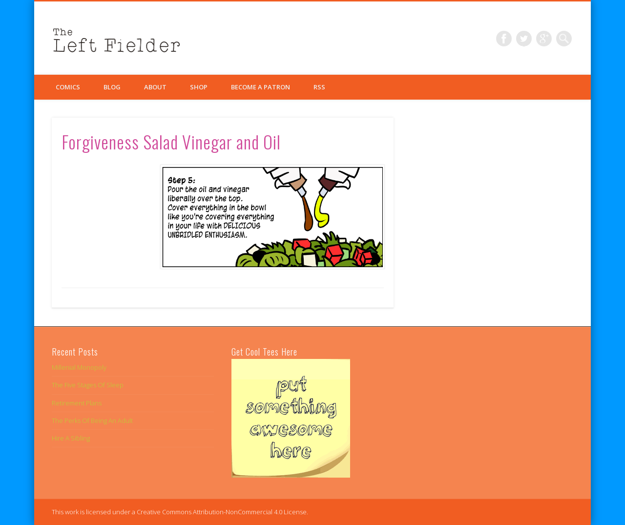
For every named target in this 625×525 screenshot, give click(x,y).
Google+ (544, 38)
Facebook (504, 38)
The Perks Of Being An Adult (92, 420)
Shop (199, 87)
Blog (112, 87)
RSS (319, 87)
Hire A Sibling (71, 438)
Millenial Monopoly (79, 367)
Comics (68, 87)
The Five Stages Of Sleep (88, 384)
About (155, 87)
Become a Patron (260, 87)
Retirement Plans (77, 403)
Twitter (524, 38)
